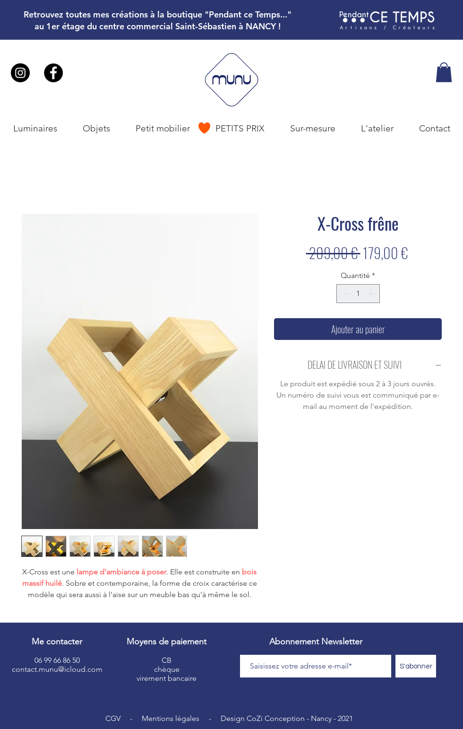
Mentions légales (170, 718)
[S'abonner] (416, 666)
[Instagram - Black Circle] (20, 72)
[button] (444, 72)
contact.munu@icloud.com (57, 669)
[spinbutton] (358, 294)
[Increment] (371, 294)
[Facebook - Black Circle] (53, 72)
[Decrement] (344, 294)
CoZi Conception (276, 718)
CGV (112, 718)
